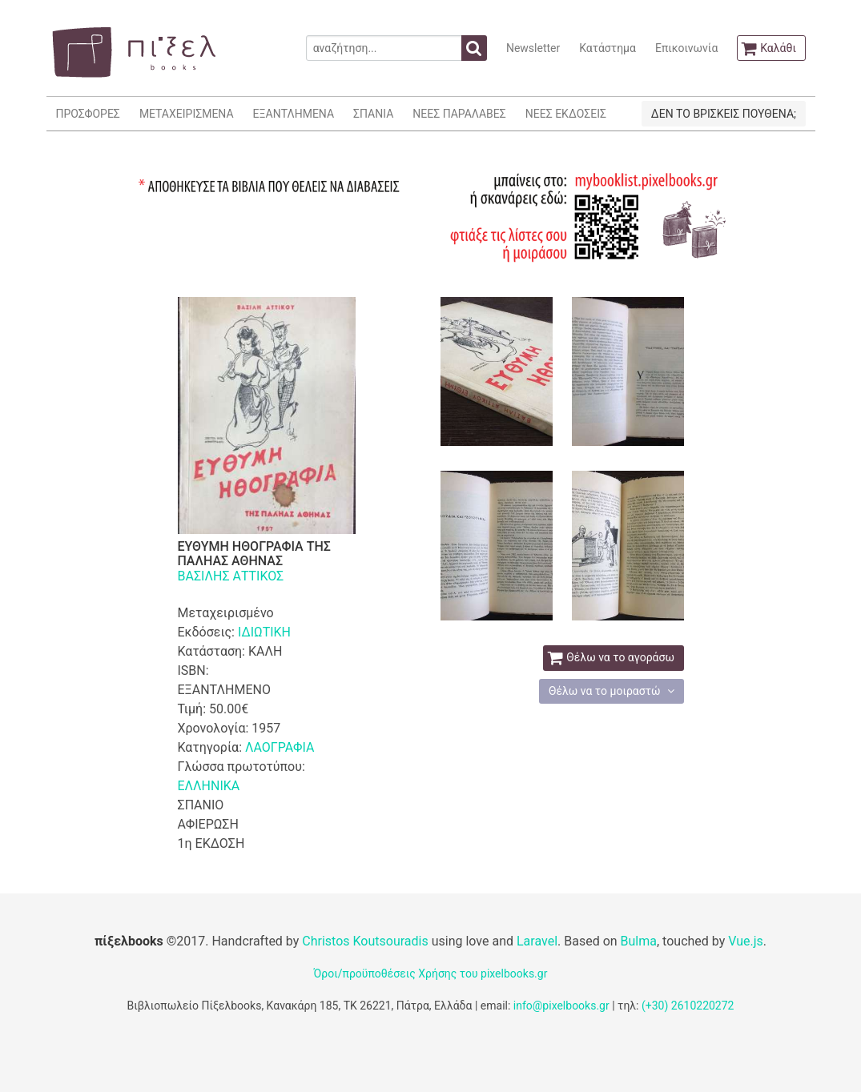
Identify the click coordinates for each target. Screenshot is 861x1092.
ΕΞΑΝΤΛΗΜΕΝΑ (293, 113)
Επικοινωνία (686, 48)
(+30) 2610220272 (688, 1005)
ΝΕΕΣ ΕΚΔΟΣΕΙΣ (565, 113)
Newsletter (533, 48)
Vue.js (745, 941)
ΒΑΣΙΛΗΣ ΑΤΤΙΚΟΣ (231, 576)
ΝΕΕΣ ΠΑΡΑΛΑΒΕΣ (459, 113)
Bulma (639, 941)
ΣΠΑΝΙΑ (373, 113)
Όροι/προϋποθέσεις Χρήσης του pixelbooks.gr (431, 973)
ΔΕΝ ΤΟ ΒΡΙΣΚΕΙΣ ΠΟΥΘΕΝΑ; (723, 113)
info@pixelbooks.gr (561, 1005)
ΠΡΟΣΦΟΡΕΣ (88, 113)
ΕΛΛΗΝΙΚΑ (209, 785)
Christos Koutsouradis (365, 941)
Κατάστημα (607, 48)
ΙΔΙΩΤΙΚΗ (264, 632)
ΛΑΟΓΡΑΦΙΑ (279, 747)
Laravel (537, 941)
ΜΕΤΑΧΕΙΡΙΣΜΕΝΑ (186, 113)
